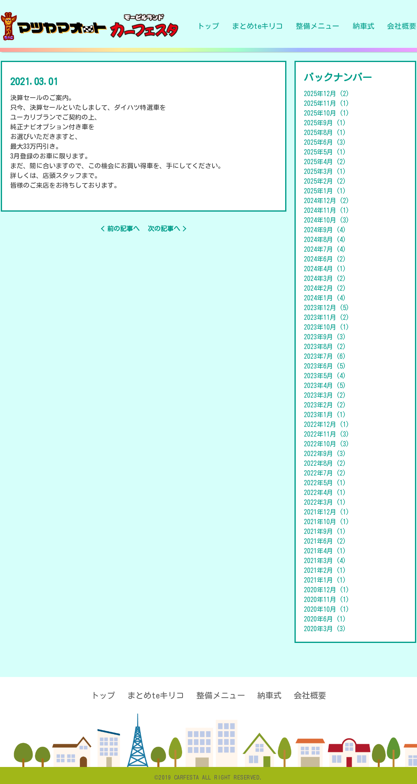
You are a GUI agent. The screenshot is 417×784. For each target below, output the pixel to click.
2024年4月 (325, 269)
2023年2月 (325, 405)
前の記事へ (123, 228)
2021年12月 (326, 512)
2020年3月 (325, 628)
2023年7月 (325, 356)
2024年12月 (326, 200)
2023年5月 (325, 376)
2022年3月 (325, 502)
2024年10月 (326, 220)
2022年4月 (325, 492)
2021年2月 (325, 570)
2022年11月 (326, 434)
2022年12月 (326, 424)
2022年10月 (326, 444)
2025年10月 (326, 113)
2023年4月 (325, 385)
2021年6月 (325, 541)
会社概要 (401, 26)
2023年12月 (326, 307)
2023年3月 (325, 395)
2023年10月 (326, 327)
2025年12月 (326, 93)
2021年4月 (325, 551)
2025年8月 (325, 132)
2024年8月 (325, 239)
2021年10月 (326, 521)
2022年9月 (325, 453)
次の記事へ (164, 228)
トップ (208, 26)
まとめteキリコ (257, 26)
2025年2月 (325, 181)
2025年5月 (325, 152)
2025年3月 (325, 171)
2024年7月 (325, 249)
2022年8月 (325, 463)
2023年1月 (325, 414)
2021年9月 (325, 531)
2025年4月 (325, 162)
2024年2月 (325, 288)
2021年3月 (325, 560)
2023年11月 (326, 317)
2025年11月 (326, 103)
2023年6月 (325, 366)
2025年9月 (325, 123)
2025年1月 (325, 191)
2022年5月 (325, 483)
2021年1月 (325, 580)
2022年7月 (325, 473)
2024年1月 (325, 298)
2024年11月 (326, 210)
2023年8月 (325, 346)
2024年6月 (325, 259)
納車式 (363, 26)
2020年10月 (326, 609)
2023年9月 (325, 337)
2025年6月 (325, 142)
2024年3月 (325, 278)
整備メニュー (318, 26)
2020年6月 (325, 619)
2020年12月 (326, 590)
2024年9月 (325, 230)
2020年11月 (326, 599)
